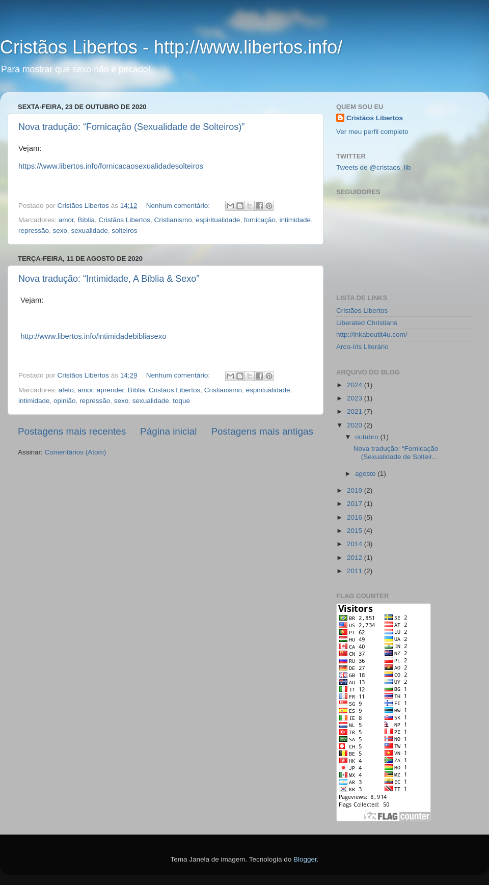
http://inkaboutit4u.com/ (372, 334)
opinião (64, 401)
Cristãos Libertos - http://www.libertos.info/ (171, 47)
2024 (355, 385)
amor (66, 220)
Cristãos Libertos (124, 220)
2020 (355, 425)
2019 (355, 490)
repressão (33, 230)
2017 (355, 503)
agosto (366, 473)
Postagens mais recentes (72, 431)
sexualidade (89, 230)
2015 (355, 530)
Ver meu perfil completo (372, 132)
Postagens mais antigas (262, 431)
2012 (355, 557)
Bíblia (86, 220)
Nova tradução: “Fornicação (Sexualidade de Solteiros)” (131, 127)
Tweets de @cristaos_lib (373, 167)
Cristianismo (173, 220)
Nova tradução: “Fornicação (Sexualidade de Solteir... (396, 453)
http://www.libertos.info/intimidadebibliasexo (93, 336)
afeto (66, 390)
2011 (355, 571)
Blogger (305, 859)
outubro (368, 437)
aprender (110, 390)
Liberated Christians (366, 323)
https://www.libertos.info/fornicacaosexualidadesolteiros (110, 166)
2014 (355, 544)
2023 (355, 398)
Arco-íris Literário (362, 347)
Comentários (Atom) (75, 452)
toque (181, 401)
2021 (355, 411)
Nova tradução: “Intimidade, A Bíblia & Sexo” (108, 279)
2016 (355, 517)
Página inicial (168, 431)
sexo (60, 230)
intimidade (295, 220)
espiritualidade (218, 220)
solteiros (124, 230)
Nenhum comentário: (179, 205)
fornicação (260, 220)
